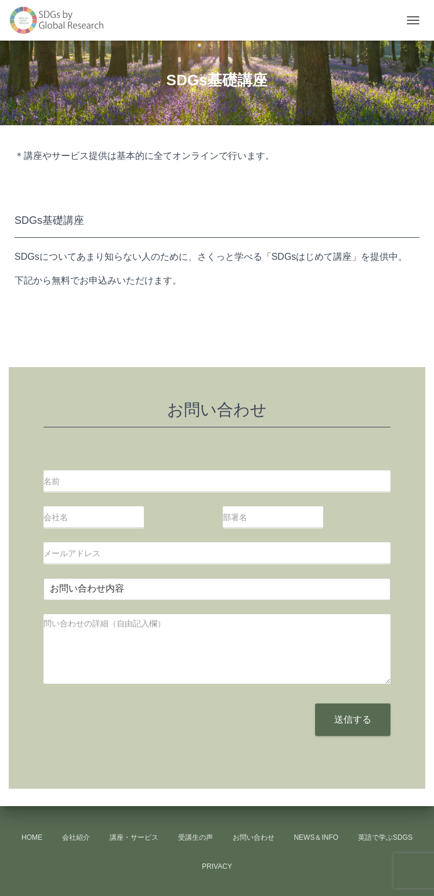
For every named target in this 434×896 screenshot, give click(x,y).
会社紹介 (76, 837)
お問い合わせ (253, 837)
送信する (352, 719)
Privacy (217, 866)
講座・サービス (134, 837)
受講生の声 (195, 837)
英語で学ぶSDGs (385, 837)
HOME (31, 837)
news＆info (316, 837)
